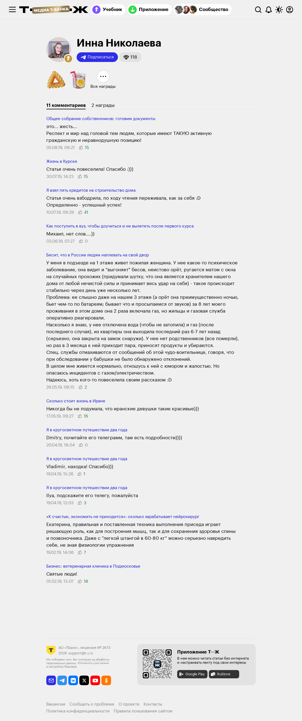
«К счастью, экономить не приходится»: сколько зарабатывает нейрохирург (122, 517)
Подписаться (97, 57)
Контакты (153, 704)
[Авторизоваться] (289, 10)
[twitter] (84, 680)
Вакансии (55, 704)
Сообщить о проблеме (91, 704)
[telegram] (62, 680)
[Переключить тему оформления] (279, 10)
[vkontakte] (73, 680)
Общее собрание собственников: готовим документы (100, 119)
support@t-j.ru (80, 653)
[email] (51, 680)
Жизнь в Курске (61, 161)
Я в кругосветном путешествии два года (86, 430)
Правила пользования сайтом (143, 711)
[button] (68, 58)
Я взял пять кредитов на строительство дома (91, 190)
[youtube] (95, 680)
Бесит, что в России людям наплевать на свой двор (97, 255)
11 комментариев (66, 105)
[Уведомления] (269, 10)
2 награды (103, 105)
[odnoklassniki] (106, 680)
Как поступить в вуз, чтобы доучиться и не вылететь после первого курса (120, 226)
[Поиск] (258, 10)
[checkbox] (12, 10)
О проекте (128, 704)
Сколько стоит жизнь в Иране (75, 401)
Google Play (192, 674)
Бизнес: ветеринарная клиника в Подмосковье (93, 566)
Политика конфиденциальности (78, 711)
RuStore (220, 674)
